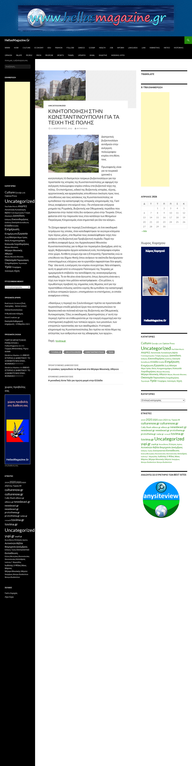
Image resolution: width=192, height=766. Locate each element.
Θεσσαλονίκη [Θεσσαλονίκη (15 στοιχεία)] (160, 453)
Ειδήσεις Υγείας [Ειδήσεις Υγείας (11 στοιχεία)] (146, 451)
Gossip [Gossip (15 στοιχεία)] (154, 343)
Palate (19, 55)
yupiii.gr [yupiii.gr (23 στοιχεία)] (154, 444)
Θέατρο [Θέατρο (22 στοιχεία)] (173, 365)
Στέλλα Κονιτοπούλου (13, 310)
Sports (60, 55)
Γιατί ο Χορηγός (11, 593)
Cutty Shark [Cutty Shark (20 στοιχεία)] (146, 427)
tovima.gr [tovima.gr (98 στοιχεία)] (177, 433)
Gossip (92, 48)
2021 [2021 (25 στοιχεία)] (165, 419)
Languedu (133, 48)
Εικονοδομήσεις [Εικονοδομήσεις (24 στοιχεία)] (156, 358)
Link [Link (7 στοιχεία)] (160, 344)
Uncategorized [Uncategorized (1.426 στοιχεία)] (156, 348)
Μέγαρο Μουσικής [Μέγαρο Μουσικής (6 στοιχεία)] (163, 372)
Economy (38, 48)
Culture (26, 48)
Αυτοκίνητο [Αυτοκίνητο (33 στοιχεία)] (146, 447)
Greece (81, 48)
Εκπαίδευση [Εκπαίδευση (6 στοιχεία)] (145, 362)
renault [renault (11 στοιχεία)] (167, 434)
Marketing (155, 48)
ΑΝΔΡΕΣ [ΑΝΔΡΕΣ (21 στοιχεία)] (145, 352)
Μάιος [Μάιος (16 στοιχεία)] (177, 456)
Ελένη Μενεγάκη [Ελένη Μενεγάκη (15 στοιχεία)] (147, 453)
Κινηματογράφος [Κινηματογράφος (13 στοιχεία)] (164, 368)
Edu (49, 48)
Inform (120, 48)
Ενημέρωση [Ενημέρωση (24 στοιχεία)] (147, 365)
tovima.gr (61, 340)
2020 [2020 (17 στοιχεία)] (160, 420)
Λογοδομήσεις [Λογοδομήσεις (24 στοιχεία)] (148, 371)
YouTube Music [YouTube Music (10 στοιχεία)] (177, 349)
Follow (70, 48)
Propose (49, 55)
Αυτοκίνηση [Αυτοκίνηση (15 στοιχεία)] (166, 352)
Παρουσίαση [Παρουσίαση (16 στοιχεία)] (159, 377)
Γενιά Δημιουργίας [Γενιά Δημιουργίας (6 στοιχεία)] (147, 356)
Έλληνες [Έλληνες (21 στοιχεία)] (173, 444)
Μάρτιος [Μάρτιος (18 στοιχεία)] (144, 459)
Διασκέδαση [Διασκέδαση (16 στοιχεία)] (175, 355)
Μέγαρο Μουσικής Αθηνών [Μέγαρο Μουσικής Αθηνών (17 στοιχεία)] (154, 374)
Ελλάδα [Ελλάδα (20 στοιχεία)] (154, 361)
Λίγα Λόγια (9, 597)
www (7, 48)
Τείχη (110, 352)
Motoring (178, 48)
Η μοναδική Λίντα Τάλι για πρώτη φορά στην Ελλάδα (85, 378)
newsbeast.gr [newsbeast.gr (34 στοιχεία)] (148, 430)
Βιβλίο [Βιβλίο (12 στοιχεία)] (175, 352)
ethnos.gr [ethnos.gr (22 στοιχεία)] (156, 427)
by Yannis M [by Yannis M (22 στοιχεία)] (174, 420)
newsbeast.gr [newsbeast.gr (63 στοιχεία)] (178, 427)
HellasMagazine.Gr (17, 40)
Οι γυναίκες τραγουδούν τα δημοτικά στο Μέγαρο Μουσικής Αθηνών (85, 366)
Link (144, 48)
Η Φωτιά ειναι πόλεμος (14, 313)
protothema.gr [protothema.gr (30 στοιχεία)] (177, 430)
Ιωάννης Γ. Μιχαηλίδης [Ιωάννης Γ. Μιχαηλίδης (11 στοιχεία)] (149, 456)
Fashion (58, 48)
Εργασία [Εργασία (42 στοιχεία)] (159, 365)
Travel (71, 55)
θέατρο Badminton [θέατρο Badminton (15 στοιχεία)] (148, 462)
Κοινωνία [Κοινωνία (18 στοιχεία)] (177, 368)
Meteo (167, 48)
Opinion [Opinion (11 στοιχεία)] (165, 343)
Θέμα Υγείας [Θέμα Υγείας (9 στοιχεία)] (146, 368)
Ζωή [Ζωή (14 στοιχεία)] (167, 365)
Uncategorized (57, 105)
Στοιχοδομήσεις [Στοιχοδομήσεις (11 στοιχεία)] (172, 378)
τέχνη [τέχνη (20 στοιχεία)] (179, 381)
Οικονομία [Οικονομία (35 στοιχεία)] (146, 377)
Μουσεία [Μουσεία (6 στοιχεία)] (176, 374)
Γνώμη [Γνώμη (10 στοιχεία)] (158, 355)
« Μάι (144, 231)
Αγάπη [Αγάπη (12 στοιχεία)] (179, 444)
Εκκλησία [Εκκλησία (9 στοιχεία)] (176, 358)
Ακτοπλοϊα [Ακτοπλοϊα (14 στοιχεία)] (156, 352)
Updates (81, 55)
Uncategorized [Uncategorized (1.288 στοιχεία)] (169, 438)
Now (16, 48)
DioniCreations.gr (12, 317)
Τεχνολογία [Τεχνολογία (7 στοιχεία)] (145, 381)
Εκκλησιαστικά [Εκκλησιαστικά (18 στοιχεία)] (159, 450)
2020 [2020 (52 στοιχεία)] (149, 419)
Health (102, 48)
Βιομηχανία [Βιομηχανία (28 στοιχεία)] (165, 447)
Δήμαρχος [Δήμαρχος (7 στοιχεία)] (165, 356)
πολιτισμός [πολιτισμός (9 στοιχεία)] (171, 381)
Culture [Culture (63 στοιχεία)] (146, 343)
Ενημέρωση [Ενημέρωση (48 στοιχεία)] (172, 361)
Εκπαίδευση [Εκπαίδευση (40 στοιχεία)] (172, 450)
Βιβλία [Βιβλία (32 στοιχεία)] (156, 447)
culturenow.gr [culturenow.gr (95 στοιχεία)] (150, 423)
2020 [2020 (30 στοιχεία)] (155, 419)
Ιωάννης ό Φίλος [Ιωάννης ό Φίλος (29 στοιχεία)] (166, 456)
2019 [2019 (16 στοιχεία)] (143, 420)
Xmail (92, 55)
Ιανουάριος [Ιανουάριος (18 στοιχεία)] (182, 453)
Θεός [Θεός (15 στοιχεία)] (154, 368)
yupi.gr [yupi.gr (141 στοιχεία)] (146, 444)
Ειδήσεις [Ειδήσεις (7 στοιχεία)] (144, 359)
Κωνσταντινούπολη (94, 352)
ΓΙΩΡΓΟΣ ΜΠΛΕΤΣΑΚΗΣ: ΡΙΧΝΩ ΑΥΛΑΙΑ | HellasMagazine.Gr (15, 343)
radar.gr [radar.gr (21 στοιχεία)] (160, 434)
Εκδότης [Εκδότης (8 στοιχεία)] (168, 359)
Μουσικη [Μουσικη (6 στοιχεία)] (183, 374)
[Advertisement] (155, 139)
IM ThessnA (82, 128)
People (29, 55)
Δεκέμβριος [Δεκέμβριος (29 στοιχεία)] (177, 447)
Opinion (8, 55)
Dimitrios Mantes (12, 355)
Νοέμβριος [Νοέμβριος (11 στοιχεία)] (176, 459)
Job (111, 48)
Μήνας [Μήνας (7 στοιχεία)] (170, 374)
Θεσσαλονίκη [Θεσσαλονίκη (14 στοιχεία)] (171, 454)
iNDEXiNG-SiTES (118, 55)
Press (38, 55)
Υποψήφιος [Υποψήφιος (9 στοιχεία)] (161, 381)
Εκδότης (103, 55)
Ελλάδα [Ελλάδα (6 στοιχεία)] (161, 362)
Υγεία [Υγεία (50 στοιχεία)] (153, 380)
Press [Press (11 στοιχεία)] (172, 343)
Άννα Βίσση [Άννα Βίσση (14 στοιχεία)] (163, 444)
